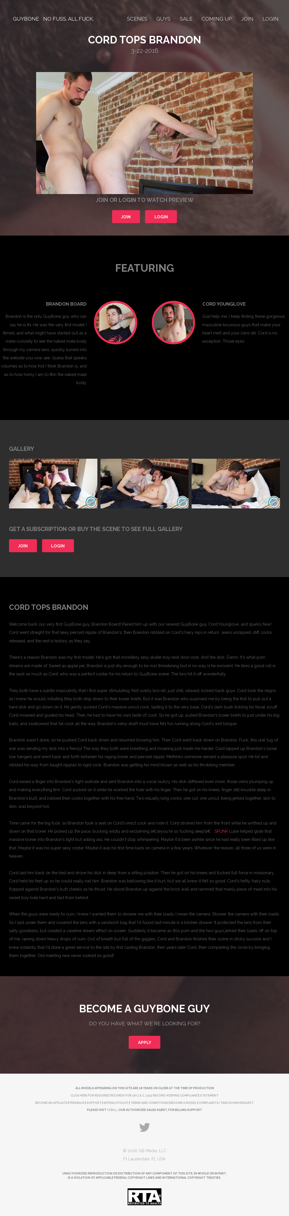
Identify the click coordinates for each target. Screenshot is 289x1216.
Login (270, 19)
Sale (186, 19)
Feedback (77, 1102)
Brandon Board (66, 304)
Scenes (137, 19)
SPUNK (221, 831)
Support (94, 1102)
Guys (163, 19)
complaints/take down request (226, 1102)
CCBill (112, 1109)
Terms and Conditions (149, 1102)
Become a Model (183, 1102)
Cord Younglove (224, 304)
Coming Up (217, 19)
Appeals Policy (116, 1102)
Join (247, 19)
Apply (144, 1042)
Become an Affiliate (51, 1102)
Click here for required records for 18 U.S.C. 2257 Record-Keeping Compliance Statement (144, 1095)
